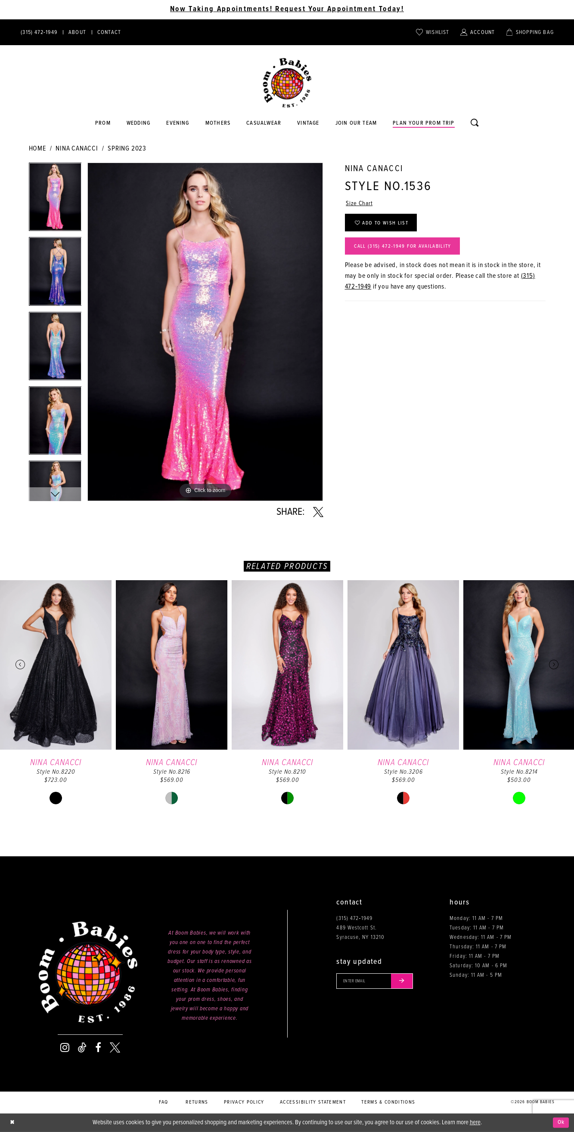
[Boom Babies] (287, 83)
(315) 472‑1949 (354, 918)
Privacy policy (244, 1102)
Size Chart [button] (360, 204)
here (475, 1122)
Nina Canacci (77, 148)
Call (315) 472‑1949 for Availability (409, 251)
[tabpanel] (55, 200)
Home (37, 148)
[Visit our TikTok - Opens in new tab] (82, 1048)
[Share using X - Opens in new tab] (318, 512)
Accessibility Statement (313, 1102)
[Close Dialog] (13, 1122)
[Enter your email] (378, 981)
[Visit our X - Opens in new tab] (115, 1048)
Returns (197, 1102)
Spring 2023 (127, 148)
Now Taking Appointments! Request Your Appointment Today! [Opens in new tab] (287, 9)
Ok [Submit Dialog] (560, 1122)
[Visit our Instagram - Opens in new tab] (64, 1048)
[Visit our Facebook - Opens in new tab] (98, 1048)
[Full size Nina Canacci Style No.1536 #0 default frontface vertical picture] (205, 332)
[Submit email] (409, 981)
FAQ (163, 1102)
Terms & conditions (388, 1102)
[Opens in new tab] (264, 123)
